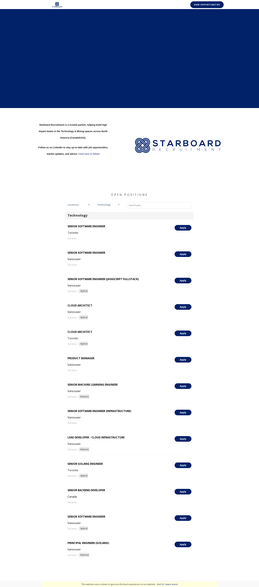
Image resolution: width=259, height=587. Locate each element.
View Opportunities (207, 4)
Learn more (171, 584)
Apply (183, 227)
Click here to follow (89, 154)
